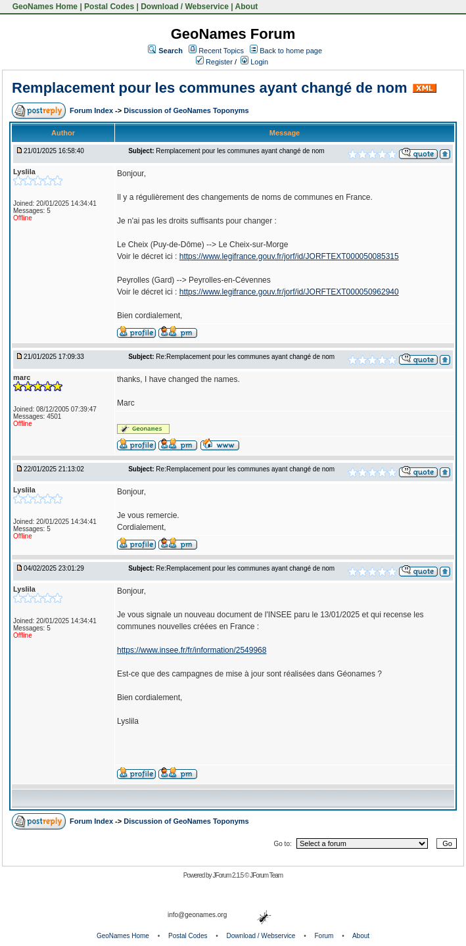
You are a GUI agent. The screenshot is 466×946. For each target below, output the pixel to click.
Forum (324, 935)
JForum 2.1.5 (228, 875)
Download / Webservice (185, 6)
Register (214, 62)
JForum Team (266, 875)
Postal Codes (109, 6)
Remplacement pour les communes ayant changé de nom (210, 88)
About (246, 6)
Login (254, 62)
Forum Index (92, 110)
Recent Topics (221, 51)
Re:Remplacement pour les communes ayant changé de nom (245, 356)
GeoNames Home (44, 6)
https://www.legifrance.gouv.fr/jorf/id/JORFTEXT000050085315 (289, 256)
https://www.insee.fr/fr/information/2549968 (191, 650)
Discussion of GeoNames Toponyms (186, 110)
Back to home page (291, 51)
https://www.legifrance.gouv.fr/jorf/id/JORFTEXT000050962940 (289, 291)
